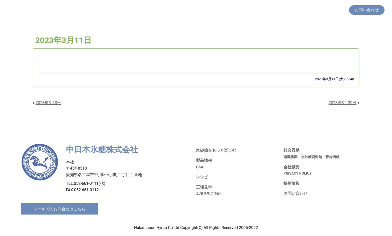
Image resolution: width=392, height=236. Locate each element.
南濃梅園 (291, 157)
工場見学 (279, 9)
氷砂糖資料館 (311, 157)
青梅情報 (333, 157)
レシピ (262, 9)
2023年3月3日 (48, 102)
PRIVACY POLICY (298, 173)
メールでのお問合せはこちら (60, 209)
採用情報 (318, 9)
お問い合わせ (296, 193)
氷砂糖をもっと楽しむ (212, 9)
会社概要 (338, 9)
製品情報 (244, 9)
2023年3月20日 (342, 102)
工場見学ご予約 (208, 194)
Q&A (199, 167)
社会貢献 (298, 9)
